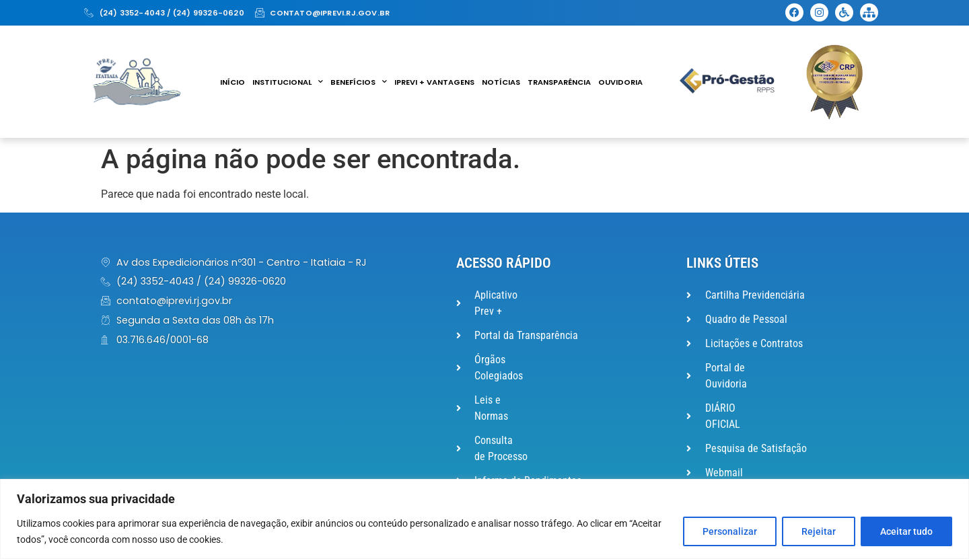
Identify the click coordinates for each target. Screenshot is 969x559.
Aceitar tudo (906, 531)
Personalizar (730, 531)
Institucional (287, 82)
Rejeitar (818, 531)
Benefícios (358, 82)
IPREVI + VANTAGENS (434, 82)
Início (232, 82)
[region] (484, 519)
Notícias (501, 82)
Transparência (559, 82)
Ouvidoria (620, 82)
